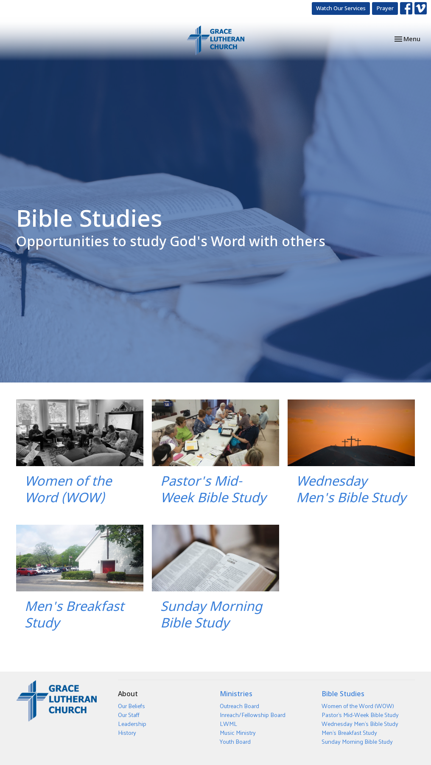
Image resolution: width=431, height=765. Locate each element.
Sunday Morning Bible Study (357, 741)
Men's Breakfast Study (349, 732)
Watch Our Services (341, 8)
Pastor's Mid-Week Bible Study (360, 714)
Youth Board (235, 741)
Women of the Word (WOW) (358, 705)
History (127, 732)
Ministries (236, 693)
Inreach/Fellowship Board (252, 714)
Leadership (132, 723)
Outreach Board (239, 705)
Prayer (385, 8)
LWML (228, 723)
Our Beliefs (131, 705)
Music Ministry (238, 732)
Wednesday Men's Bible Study (360, 723)
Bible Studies (343, 693)
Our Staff (129, 714)
